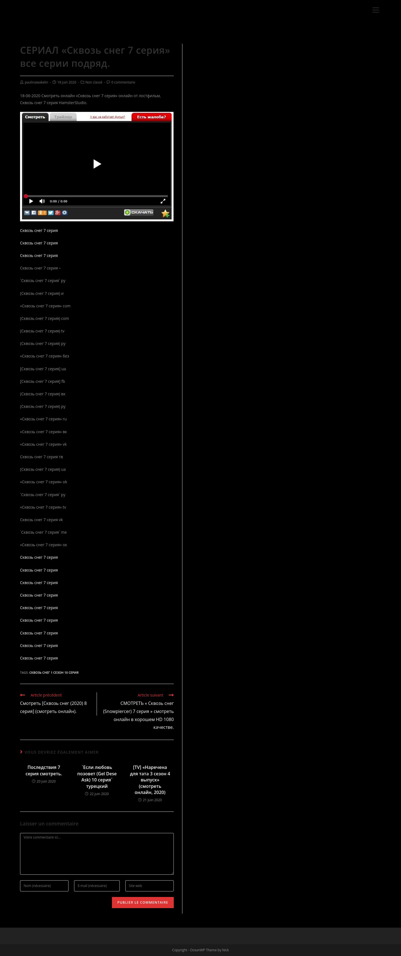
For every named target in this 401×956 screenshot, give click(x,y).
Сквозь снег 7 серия (39, 230)
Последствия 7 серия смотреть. (44, 770)
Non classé (93, 82)
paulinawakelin (36, 82)
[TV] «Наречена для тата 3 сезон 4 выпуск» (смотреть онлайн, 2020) (150, 779)
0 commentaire (123, 82)
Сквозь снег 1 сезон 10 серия (54, 672)
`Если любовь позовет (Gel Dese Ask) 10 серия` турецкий (97, 776)
